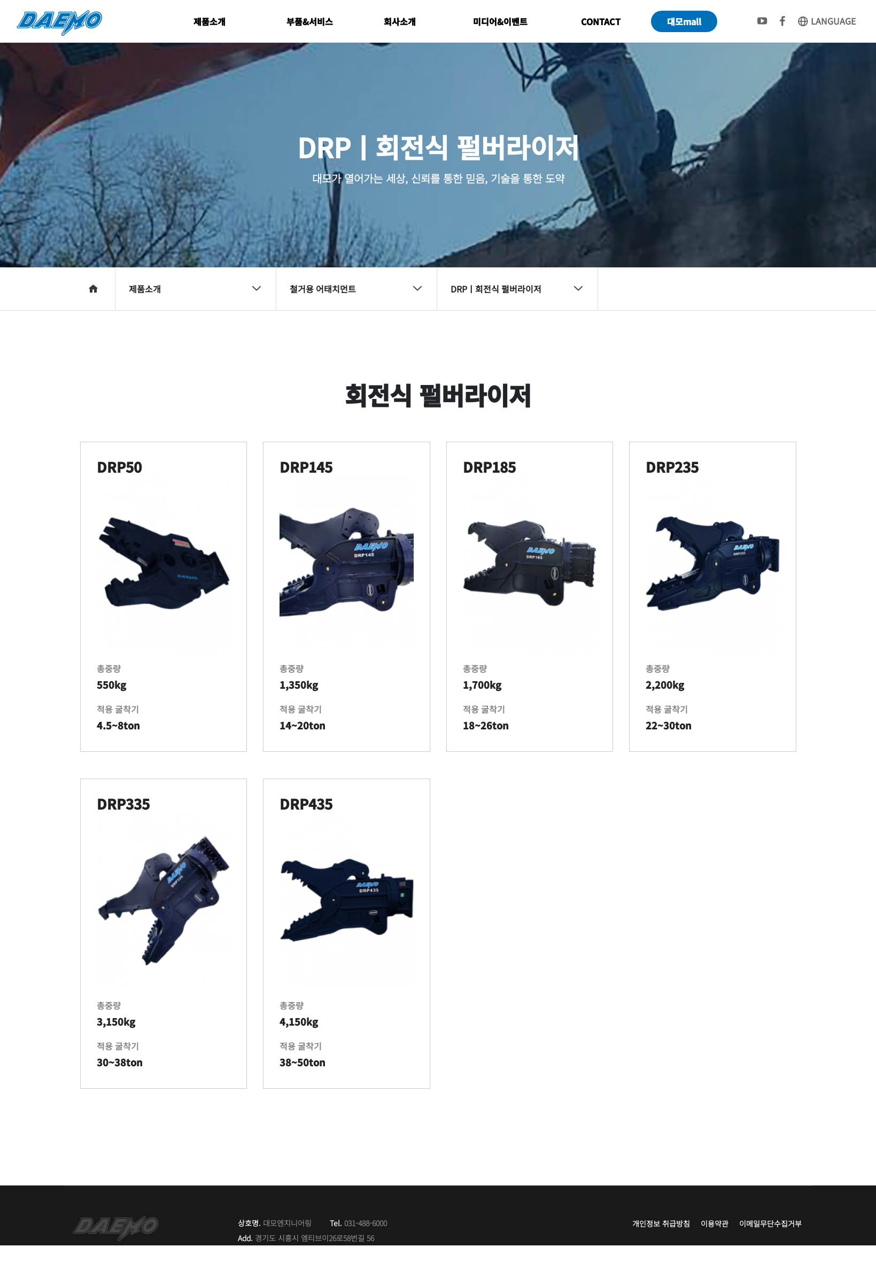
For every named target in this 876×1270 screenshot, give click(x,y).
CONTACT (601, 21)
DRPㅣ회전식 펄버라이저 (517, 288)
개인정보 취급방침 (661, 1223)
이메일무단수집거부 (770, 1223)
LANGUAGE (826, 20)
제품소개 (209, 21)
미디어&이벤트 (500, 21)
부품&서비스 (309, 21)
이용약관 (714, 1223)
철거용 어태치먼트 (356, 288)
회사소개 (400, 21)
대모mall (684, 21)
